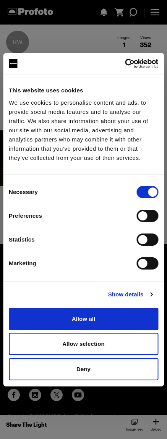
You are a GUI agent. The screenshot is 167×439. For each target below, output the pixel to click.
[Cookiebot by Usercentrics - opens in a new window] (124, 64)
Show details (126, 294)
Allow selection (83, 343)
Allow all (84, 319)
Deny (83, 369)
